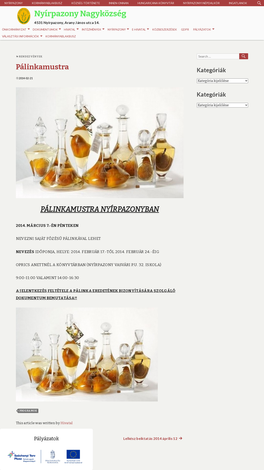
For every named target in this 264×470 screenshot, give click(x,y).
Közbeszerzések (164, 29)
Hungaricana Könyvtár (156, 3)
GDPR (185, 29)
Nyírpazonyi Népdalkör (201, 3)
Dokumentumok (47, 29)
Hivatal (71, 29)
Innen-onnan (118, 3)
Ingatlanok (238, 3)
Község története (85, 3)
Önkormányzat (16, 29)
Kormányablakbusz (47, 3)
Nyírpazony (14, 3)
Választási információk (22, 36)
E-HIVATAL (140, 29)
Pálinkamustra (42, 67)
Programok (28, 410)
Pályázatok (203, 29)
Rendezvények (30, 56)
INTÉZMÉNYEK (93, 29)
